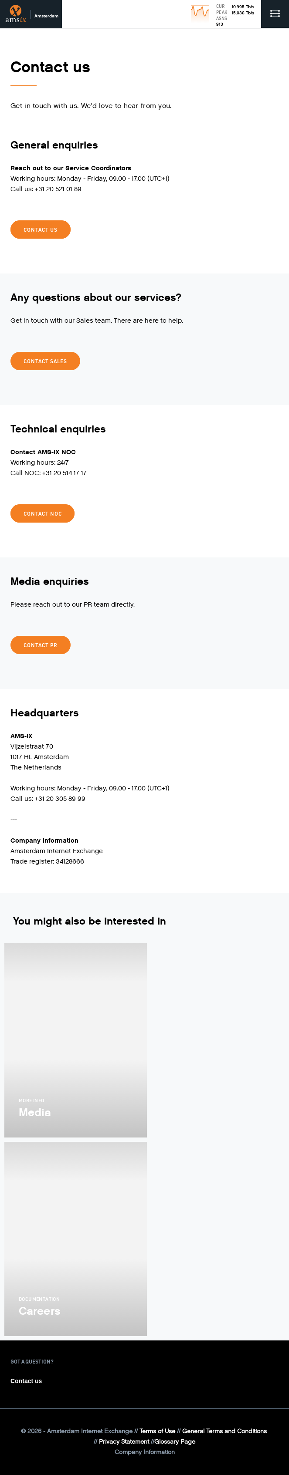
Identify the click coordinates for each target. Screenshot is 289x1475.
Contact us (41, 229)
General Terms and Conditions (224, 1431)
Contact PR (41, 644)
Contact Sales (45, 361)
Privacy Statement (124, 1442)
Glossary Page (174, 1442)
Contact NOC (42, 513)
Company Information (145, 1452)
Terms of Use (157, 1431)
